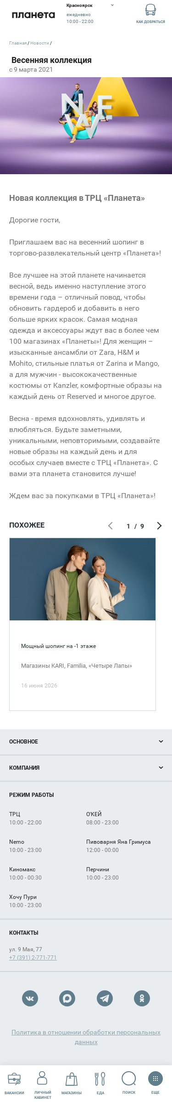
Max (67, 998)
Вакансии (14, 1083)
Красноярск (80, 5)
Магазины (71, 1083)
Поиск (129, 1083)
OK (142, 998)
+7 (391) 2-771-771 (33, 957)
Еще (155, 1080)
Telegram (105, 998)
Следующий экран (158, 526)
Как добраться (150, 13)
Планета (33, 15)
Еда (100, 1083)
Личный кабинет (42, 1083)
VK (30, 998)
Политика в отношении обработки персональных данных (86, 1036)
